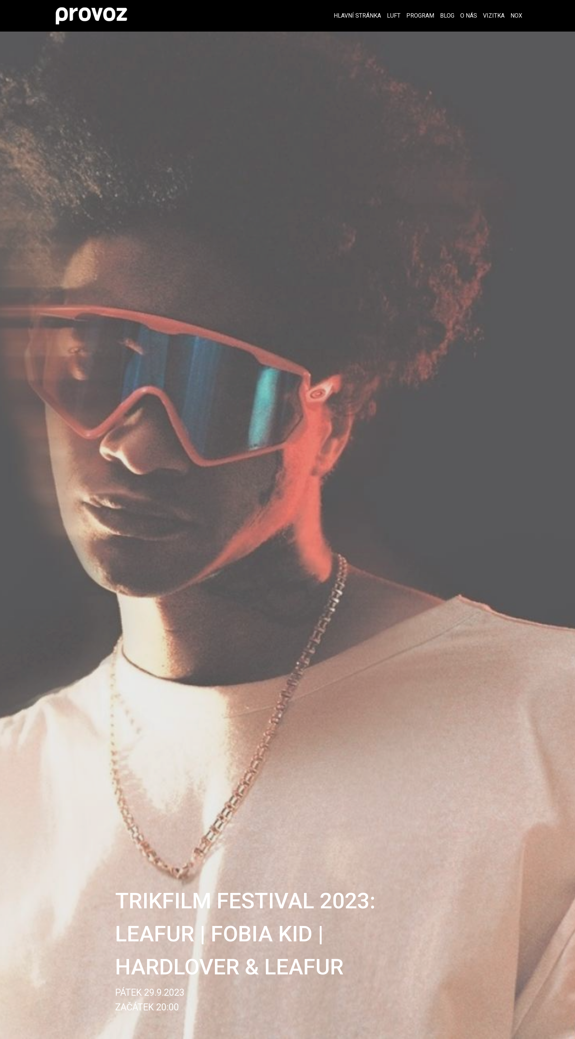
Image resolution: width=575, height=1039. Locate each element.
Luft (393, 15)
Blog (447, 15)
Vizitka (494, 15)
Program (420, 15)
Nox (516, 15)
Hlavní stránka (357, 15)
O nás (468, 15)
